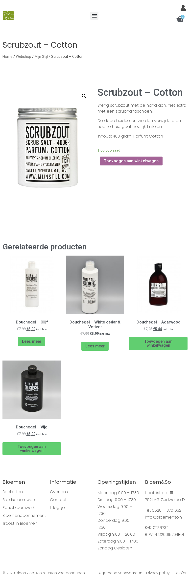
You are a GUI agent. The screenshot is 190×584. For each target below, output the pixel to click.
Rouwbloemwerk (18, 507)
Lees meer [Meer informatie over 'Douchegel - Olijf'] (31, 341)
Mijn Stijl (41, 56)
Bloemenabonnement (23, 515)
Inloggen (58, 507)
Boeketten (12, 491)
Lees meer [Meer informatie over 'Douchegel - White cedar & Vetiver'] (95, 346)
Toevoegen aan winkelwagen (131, 161)
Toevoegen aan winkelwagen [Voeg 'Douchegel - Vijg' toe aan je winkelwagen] (32, 448)
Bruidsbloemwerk (18, 499)
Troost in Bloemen (19, 523)
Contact (58, 499)
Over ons (59, 491)
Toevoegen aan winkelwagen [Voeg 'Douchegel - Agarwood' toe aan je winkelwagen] (158, 343)
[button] (94, 16)
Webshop (23, 56)
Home (7, 56)
